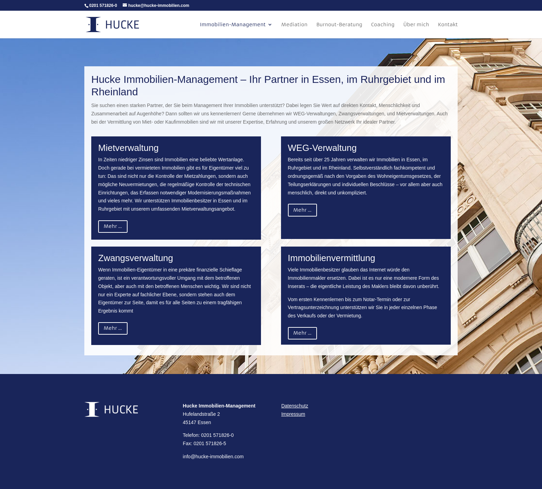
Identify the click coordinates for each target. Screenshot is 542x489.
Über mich (416, 25)
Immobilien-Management (232, 25)
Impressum (293, 414)
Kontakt (448, 25)
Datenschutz (294, 406)
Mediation (294, 25)
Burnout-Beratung (339, 25)
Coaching (383, 25)
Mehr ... (113, 226)
